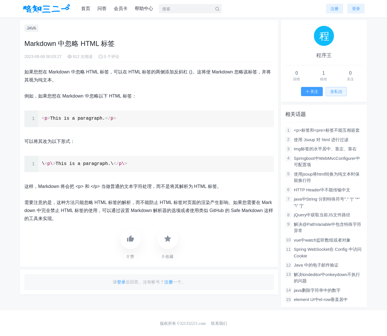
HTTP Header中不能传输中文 (322, 189)
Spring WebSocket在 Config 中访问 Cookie (327, 252)
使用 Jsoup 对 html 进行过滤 (321, 139)
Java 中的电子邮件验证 (316, 265)
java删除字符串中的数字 (317, 290)
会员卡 (121, 8)
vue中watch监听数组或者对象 (322, 240)
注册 (335, 8)
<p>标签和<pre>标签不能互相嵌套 (327, 130)
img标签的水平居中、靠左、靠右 (325, 148)
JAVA (31, 28)
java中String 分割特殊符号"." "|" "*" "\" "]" (327, 202)
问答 (102, 8)
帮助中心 (144, 8)
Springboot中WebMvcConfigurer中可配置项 (327, 161)
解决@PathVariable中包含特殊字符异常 (327, 227)
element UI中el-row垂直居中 (321, 299)
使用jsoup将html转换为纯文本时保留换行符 (326, 177)
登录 (121, 281)
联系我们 (219, 323)
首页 (85, 8)
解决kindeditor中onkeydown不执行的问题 (327, 277)
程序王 (324, 55)
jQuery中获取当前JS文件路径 (322, 214)
